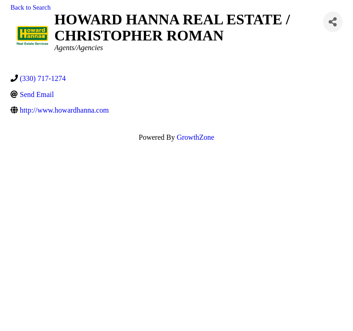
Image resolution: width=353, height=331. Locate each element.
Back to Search (31, 7)
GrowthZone (195, 137)
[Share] (332, 21)
